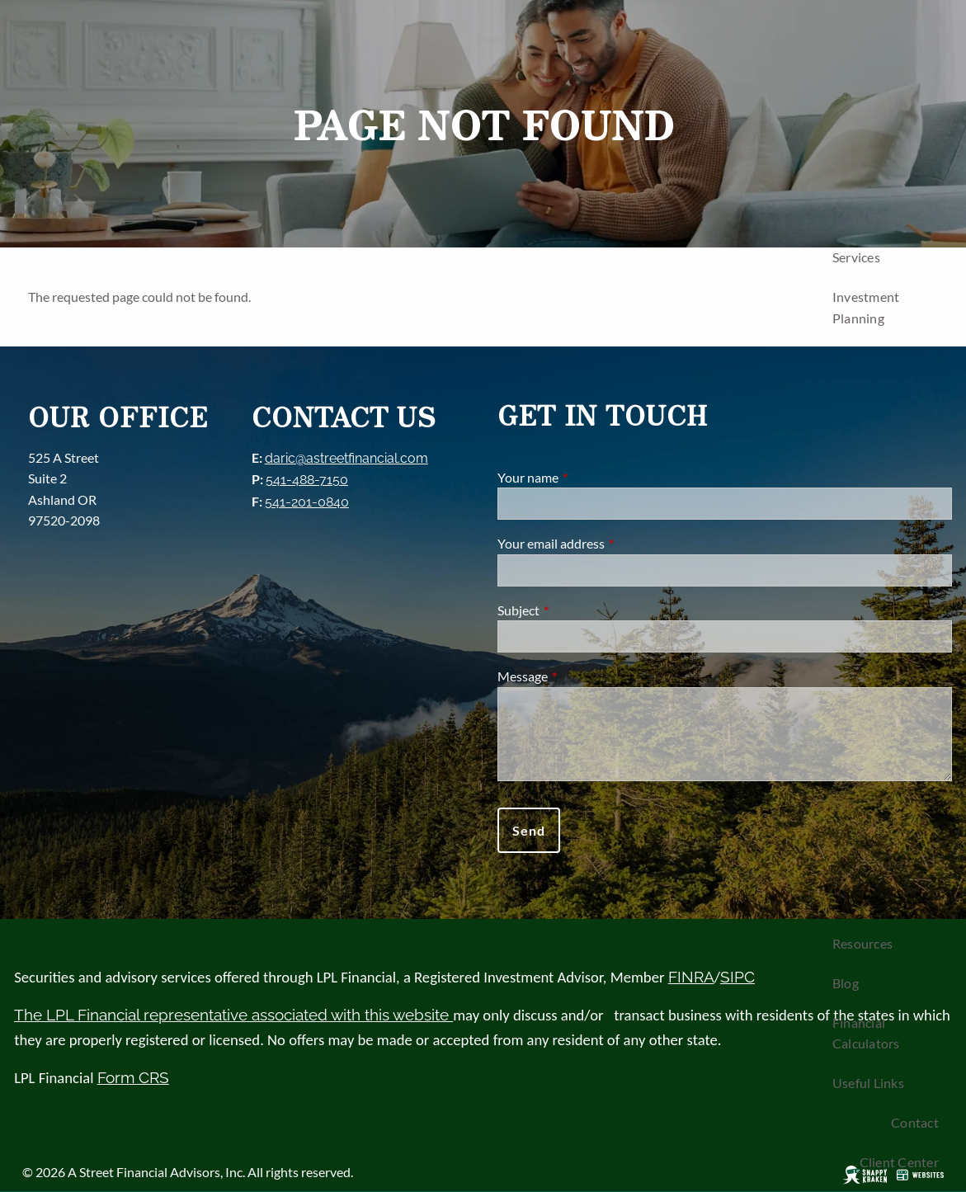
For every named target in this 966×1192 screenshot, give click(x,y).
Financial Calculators (866, 1033)
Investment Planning (866, 307)
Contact (915, 1122)
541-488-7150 (307, 480)
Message (582, 676)
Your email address (610, 543)
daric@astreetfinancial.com (346, 458)
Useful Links (868, 1083)
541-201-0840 (307, 502)
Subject (577, 610)
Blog (845, 983)
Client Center (899, 1162)
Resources (862, 943)
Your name (587, 477)
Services (856, 257)
